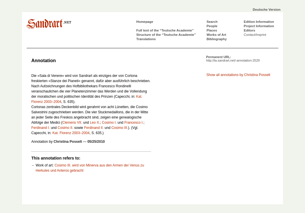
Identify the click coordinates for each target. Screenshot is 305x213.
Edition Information (259, 21)
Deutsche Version (267, 9)
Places (211, 30)
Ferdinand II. (94, 128)
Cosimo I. (109, 123)
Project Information (259, 26)
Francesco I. (134, 123)
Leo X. (95, 123)
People (211, 26)
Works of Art (216, 34)
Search (211, 21)
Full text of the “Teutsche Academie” (165, 30)
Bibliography (216, 39)
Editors (249, 30)
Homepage (144, 21)
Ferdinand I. (40, 128)
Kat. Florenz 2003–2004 (71, 133)
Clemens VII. (72, 123)
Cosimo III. (119, 128)
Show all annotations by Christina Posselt (238, 75)
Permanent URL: (233, 58)
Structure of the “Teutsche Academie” (166, 34)
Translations (146, 39)
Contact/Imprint (255, 34)
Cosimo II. (65, 128)
